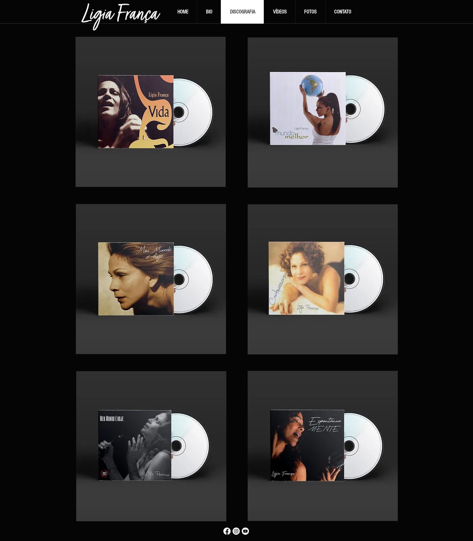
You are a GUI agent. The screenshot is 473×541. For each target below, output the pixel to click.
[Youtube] (245, 531)
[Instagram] (236, 531)
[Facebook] (227, 531)
